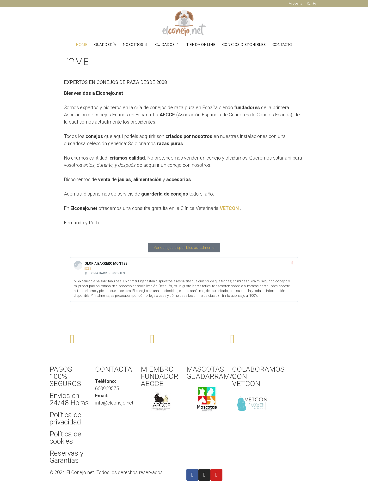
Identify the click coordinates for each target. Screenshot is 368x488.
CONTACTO (282, 44)
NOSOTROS (137, 44)
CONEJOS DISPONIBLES (244, 44)
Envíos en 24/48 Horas (69, 399)
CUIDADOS (169, 44)
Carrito (311, 3)
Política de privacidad (65, 418)
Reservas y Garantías (66, 456)
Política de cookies (65, 437)
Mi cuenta (295, 3)
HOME (81, 44)
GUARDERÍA (105, 44)
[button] (184, 305)
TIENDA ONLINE (200, 44)
